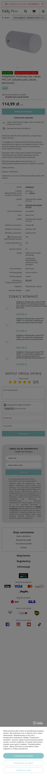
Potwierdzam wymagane (23, 763)
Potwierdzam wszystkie (23, 756)
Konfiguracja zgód (23, 770)
